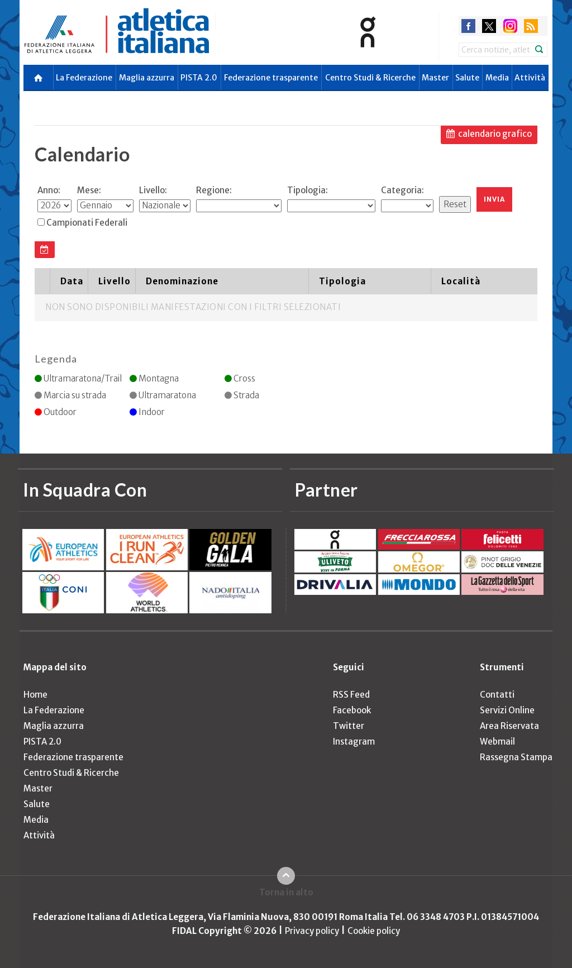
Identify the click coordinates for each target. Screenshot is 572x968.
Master (435, 78)
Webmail (497, 741)
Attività (529, 78)
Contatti (497, 694)
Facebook (352, 710)
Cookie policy (373, 931)
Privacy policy (312, 931)
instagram (510, 26)
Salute (467, 78)
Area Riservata (509, 726)
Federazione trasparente (271, 78)
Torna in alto (286, 892)
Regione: (214, 190)
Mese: (89, 190)
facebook (468, 26)
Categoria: (402, 190)
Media (497, 78)
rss (531, 26)
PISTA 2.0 (198, 78)
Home (35, 694)
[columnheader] (42, 281)
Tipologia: (307, 190)
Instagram (354, 741)
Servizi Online (507, 710)
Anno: (48, 190)
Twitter (348, 726)
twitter (489, 26)
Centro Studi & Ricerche (370, 78)
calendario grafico (495, 133)
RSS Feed (351, 694)
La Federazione (84, 78)
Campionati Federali (86, 222)
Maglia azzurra (146, 78)
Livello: (153, 190)
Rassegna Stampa (516, 757)
